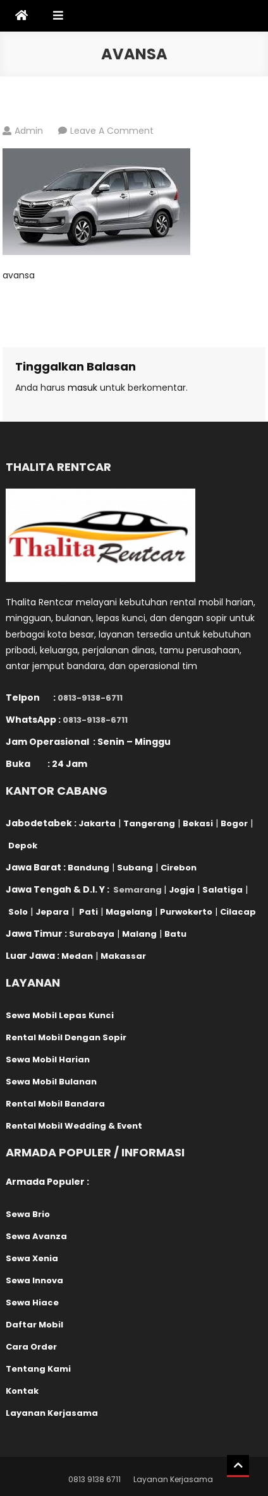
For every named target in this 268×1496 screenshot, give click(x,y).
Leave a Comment (112, 130)
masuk (82, 387)
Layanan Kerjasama (173, 1479)
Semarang (137, 890)
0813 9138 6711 (94, 1479)
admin (29, 130)
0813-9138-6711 (90, 698)
